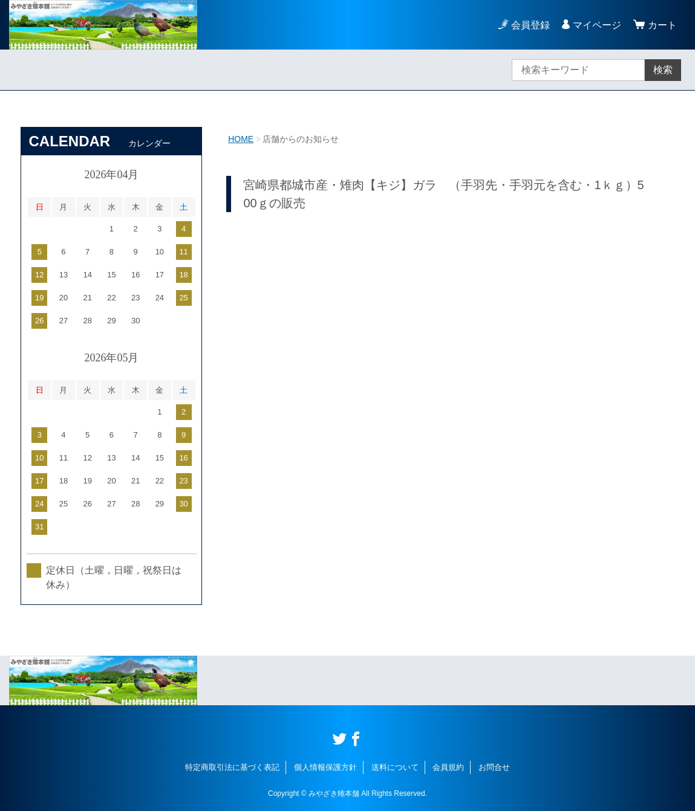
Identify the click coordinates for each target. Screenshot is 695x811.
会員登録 (530, 25)
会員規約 (448, 767)
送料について (395, 767)
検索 (663, 70)
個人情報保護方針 (325, 767)
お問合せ (494, 767)
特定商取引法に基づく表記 (232, 767)
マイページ (597, 25)
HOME (240, 139)
